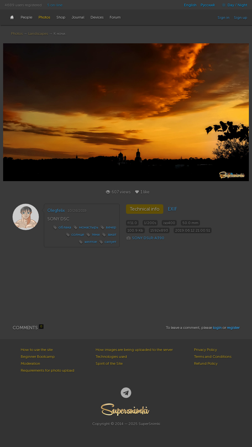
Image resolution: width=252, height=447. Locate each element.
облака (65, 227)
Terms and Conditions (212, 356)
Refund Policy (206, 363)
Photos (17, 33)
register (233, 328)
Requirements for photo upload (47, 370)
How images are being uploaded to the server (134, 349)
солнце (77, 234)
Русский (208, 5)
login (217, 328)
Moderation (30, 363)
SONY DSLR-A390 (148, 238)
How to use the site (37, 349)
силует (110, 242)
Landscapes (38, 33)
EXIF (172, 209)
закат (112, 234)
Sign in (223, 17)
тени (96, 234)
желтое (90, 242)
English (190, 5)
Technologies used (111, 356)
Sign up (240, 17)
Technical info (145, 209)
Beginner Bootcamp (38, 356)
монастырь (88, 227)
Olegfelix (56, 210)
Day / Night (233, 5)
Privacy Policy (205, 349)
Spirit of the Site (109, 363)
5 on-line (54, 5)
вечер (111, 227)
